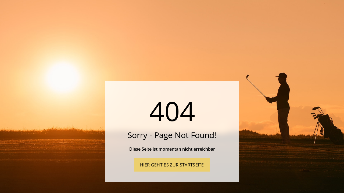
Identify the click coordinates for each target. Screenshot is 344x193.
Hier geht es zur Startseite (172, 165)
